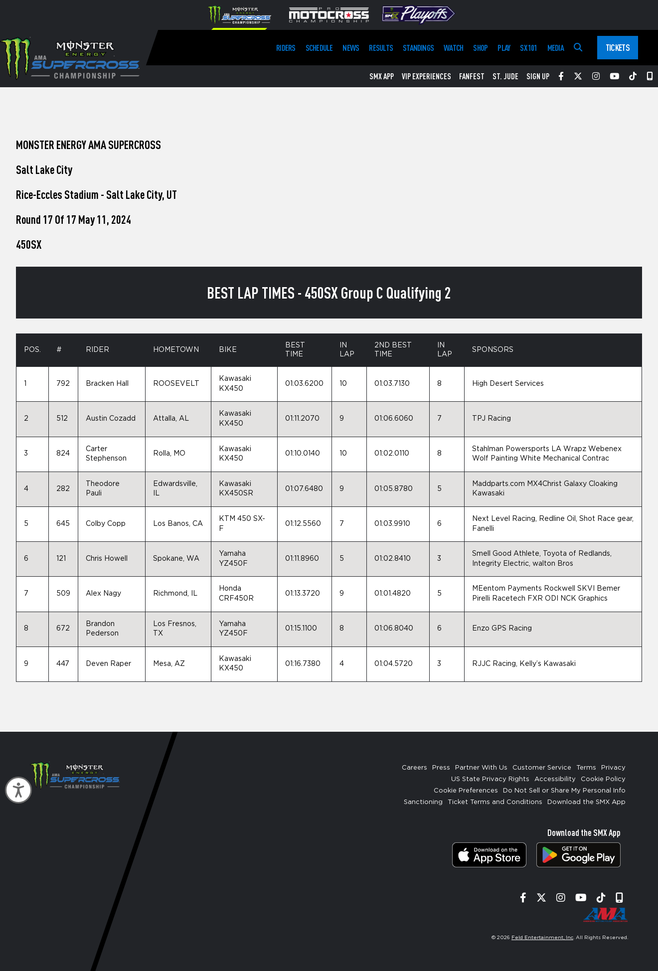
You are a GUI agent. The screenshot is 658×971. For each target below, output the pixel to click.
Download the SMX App (586, 802)
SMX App (381, 76)
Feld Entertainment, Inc (542, 937)
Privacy (613, 768)
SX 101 (528, 47)
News (350, 47)
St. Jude (505, 76)
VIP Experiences (426, 76)
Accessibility (555, 779)
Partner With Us (481, 768)
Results (381, 47)
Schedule (319, 47)
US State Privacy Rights (490, 779)
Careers (414, 768)
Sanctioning (423, 802)
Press (441, 768)
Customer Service (541, 768)
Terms (586, 768)
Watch (453, 47)
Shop (480, 47)
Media (555, 47)
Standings (418, 47)
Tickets (618, 47)
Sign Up (537, 76)
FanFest (472, 76)
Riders (285, 47)
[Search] (578, 47)
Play (503, 47)
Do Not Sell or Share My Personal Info (564, 791)
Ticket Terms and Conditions (495, 802)
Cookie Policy (603, 779)
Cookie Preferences (466, 791)
